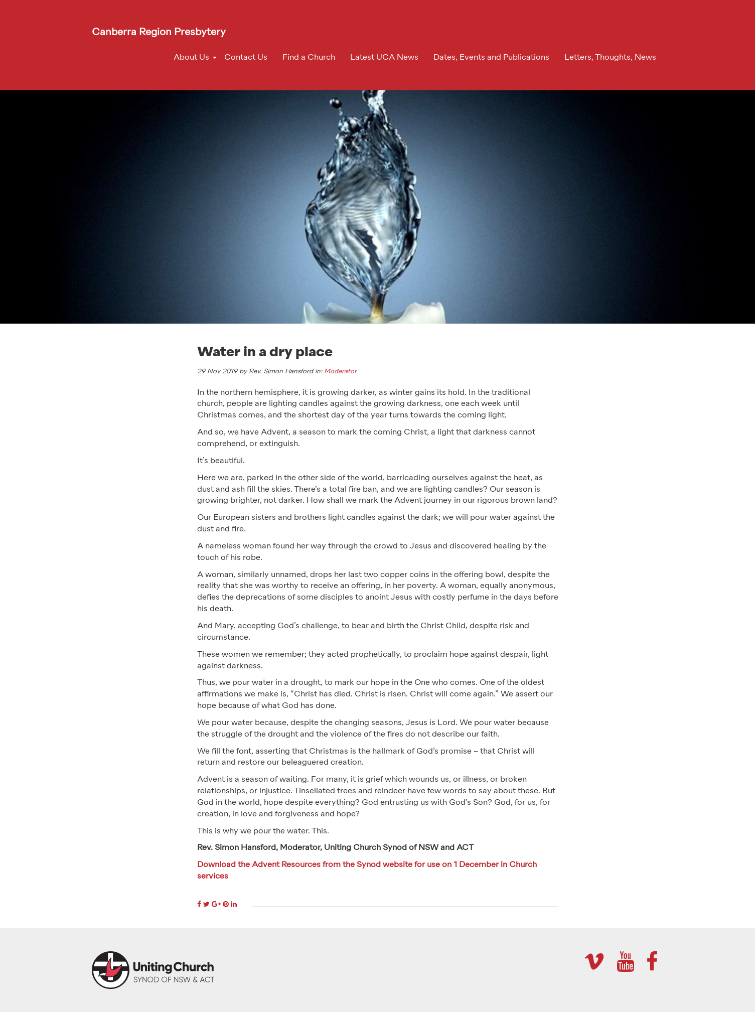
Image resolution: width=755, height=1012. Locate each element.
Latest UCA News (384, 58)
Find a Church (308, 58)
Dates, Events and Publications (491, 58)
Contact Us (245, 58)
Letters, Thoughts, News (610, 58)
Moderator (340, 371)
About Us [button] (191, 58)
